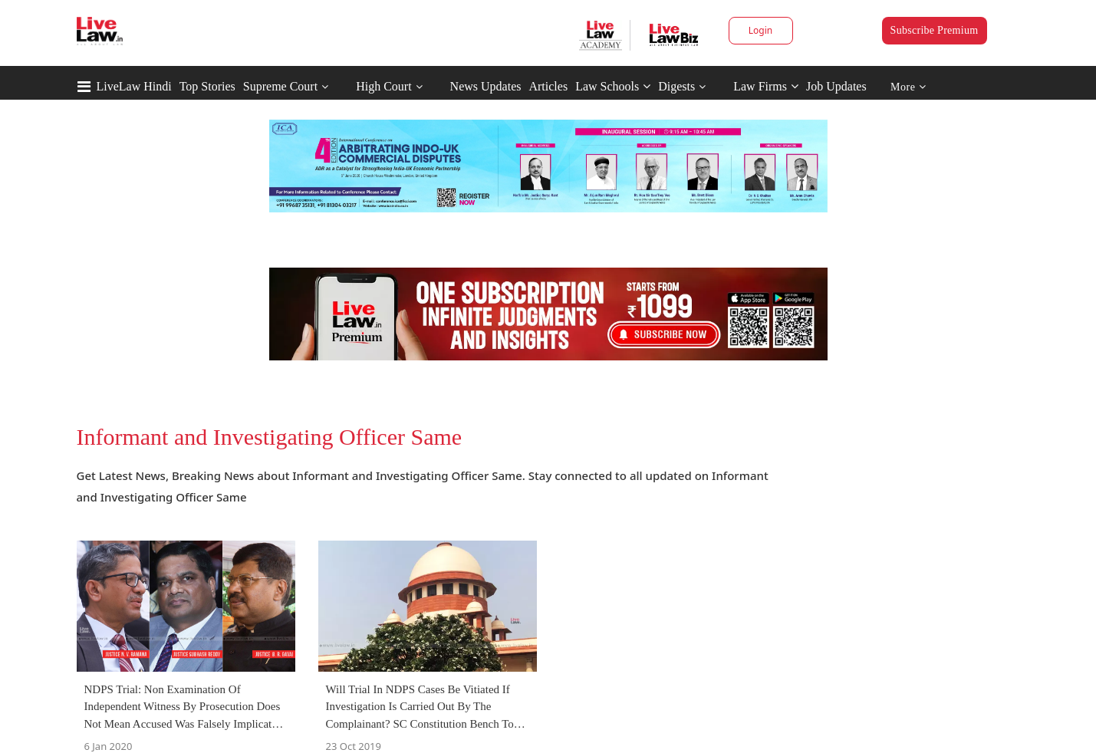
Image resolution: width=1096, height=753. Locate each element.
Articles (548, 86)
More (908, 87)
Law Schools (612, 86)
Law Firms (765, 86)
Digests (676, 86)
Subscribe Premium (934, 30)
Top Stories (207, 86)
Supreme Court (280, 86)
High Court (383, 86)
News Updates (486, 86)
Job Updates (836, 86)
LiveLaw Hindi (134, 86)
